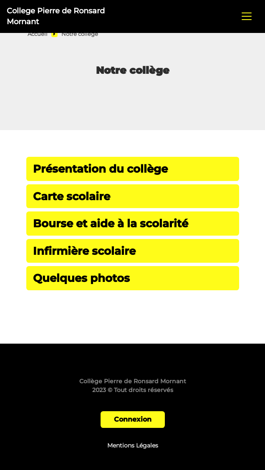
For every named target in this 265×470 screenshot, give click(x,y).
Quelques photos (81, 277)
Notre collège (79, 34)
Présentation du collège (100, 168)
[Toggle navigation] (246, 16)
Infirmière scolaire (84, 250)
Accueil (38, 34)
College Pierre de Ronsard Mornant (56, 16)
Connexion (132, 419)
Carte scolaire (71, 196)
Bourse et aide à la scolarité (110, 223)
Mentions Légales (132, 445)
